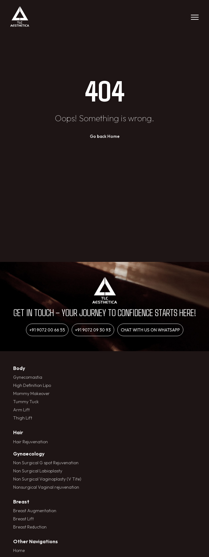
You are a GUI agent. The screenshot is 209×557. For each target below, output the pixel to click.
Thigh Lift (22, 418)
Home (19, 550)
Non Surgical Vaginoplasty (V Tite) (47, 479)
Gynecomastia (27, 377)
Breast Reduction (30, 527)
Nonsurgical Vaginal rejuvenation (46, 487)
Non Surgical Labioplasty (37, 471)
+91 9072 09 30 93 (93, 330)
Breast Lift (23, 519)
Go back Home (105, 136)
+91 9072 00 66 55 (47, 330)
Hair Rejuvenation (30, 442)
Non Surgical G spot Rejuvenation (46, 463)
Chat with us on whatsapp (150, 330)
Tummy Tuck (26, 401)
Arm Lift (21, 410)
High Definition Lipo (32, 385)
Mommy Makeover (31, 393)
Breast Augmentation (34, 510)
